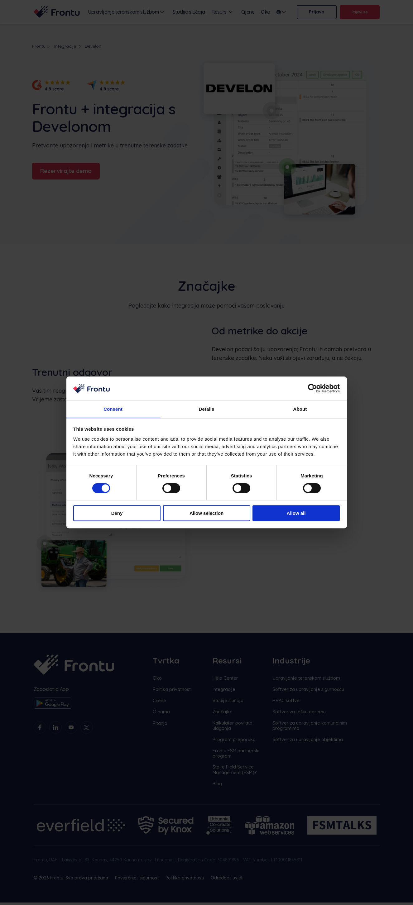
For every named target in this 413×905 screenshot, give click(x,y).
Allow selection (206, 513)
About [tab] (300, 409)
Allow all (296, 513)
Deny (117, 513)
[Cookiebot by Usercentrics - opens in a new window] (312, 388)
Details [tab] (206, 409)
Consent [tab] (112, 409)
